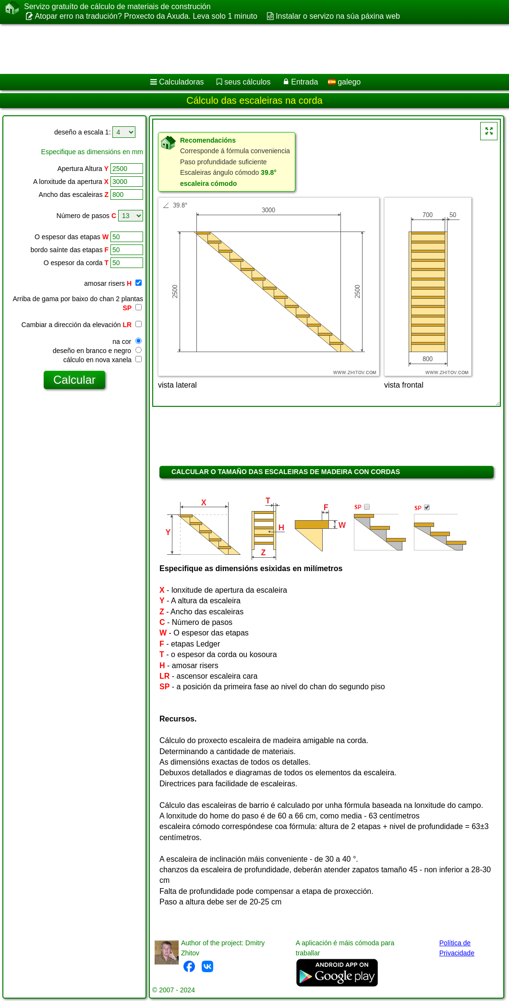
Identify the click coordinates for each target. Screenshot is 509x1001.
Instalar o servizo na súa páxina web (338, 16)
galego (344, 82)
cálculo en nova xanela (102, 360)
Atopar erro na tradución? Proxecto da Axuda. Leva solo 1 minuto (146, 16)
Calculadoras (181, 82)
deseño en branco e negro (97, 350)
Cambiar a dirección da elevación (82, 325)
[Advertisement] (245, 49)
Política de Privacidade (456, 948)
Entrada (304, 82)
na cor (127, 341)
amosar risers (113, 283)
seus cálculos (247, 82)
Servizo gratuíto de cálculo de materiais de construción (117, 6)
